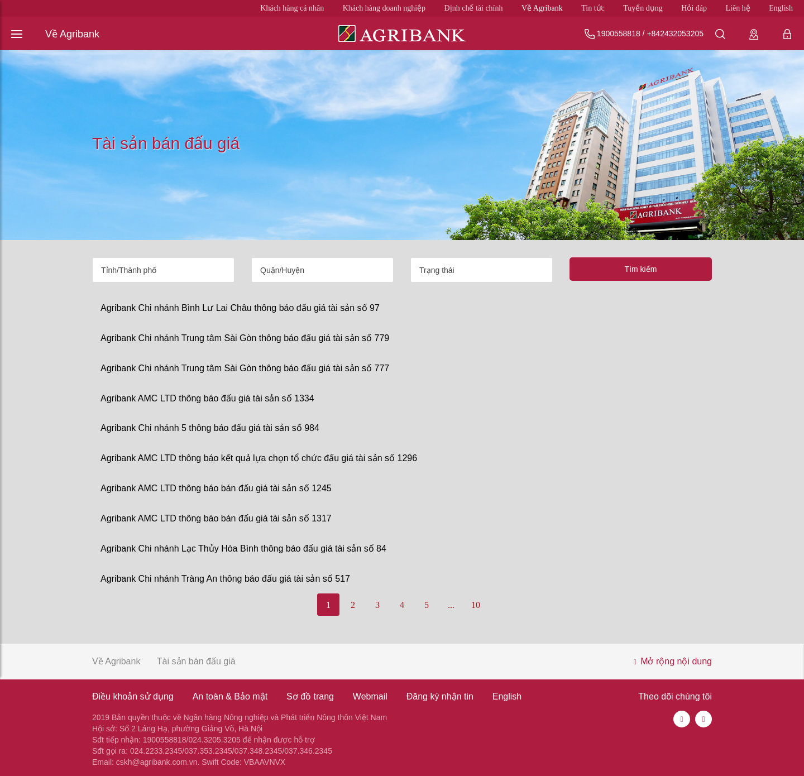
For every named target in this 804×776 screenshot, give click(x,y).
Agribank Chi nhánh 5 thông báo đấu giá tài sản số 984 (209, 428)
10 (475, 605)
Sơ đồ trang (310, 696)
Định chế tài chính (473, 8)
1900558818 (618, 33)
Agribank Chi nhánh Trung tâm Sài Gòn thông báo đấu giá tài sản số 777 (244, 368)
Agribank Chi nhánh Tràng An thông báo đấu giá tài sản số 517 (225, 578)
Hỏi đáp (694, 8)
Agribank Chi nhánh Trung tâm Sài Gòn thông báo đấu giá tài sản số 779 (244, 338)
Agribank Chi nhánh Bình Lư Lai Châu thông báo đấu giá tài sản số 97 (240, 308)
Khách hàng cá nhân (292, 8)
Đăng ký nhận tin (439, 696)
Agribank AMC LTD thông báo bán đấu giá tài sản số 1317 (216, 518)
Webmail (370, 696)
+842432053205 (675, 33)
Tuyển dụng (643, 8)
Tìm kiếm (641, 269)
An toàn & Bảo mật (230, 696)
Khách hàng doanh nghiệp (384, 8)
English (781, 8)
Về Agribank (542, 8)
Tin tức (593, 8)
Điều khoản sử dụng (133, 696)
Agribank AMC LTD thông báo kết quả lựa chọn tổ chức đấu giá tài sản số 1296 (258, 458)
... (451, 605)
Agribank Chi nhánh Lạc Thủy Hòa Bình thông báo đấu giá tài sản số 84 (243, 548)
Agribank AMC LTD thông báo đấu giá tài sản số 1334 (207, 398)
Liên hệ (738, 8)
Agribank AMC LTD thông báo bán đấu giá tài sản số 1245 (216, 488)
